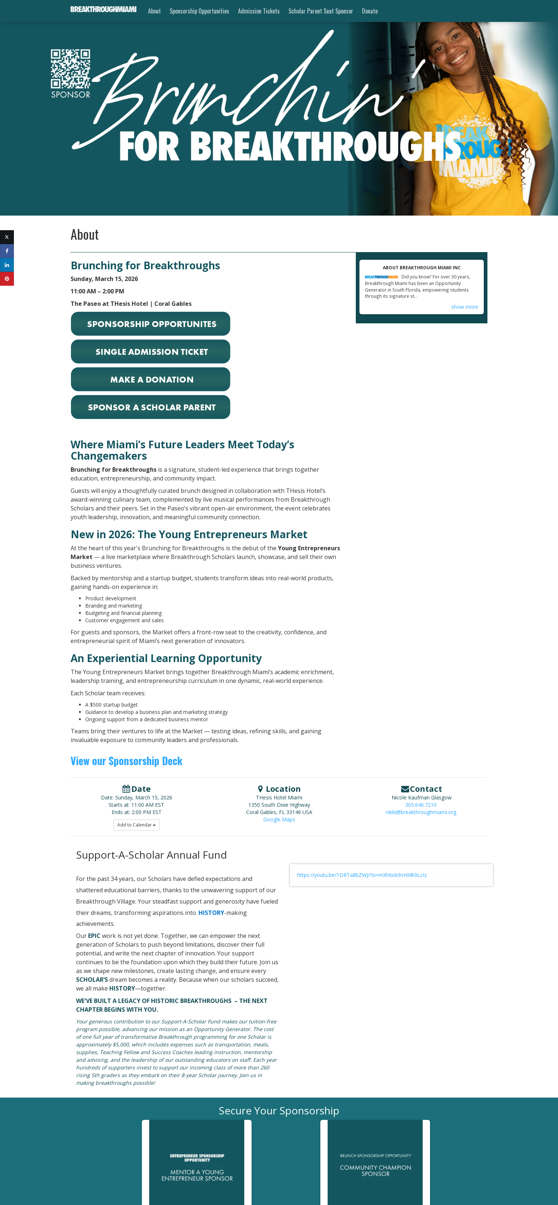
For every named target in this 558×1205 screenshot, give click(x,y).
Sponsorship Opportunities (199, 11)
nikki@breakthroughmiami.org (421, 812)
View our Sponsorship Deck (126, 760)
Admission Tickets (259, 11)
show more (464, 306)
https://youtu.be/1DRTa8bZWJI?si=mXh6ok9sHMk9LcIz (362, 874)
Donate (370, 11)
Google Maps (279, 819)
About (154, 11)
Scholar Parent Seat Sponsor (321, 11)
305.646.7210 (421, 804)
